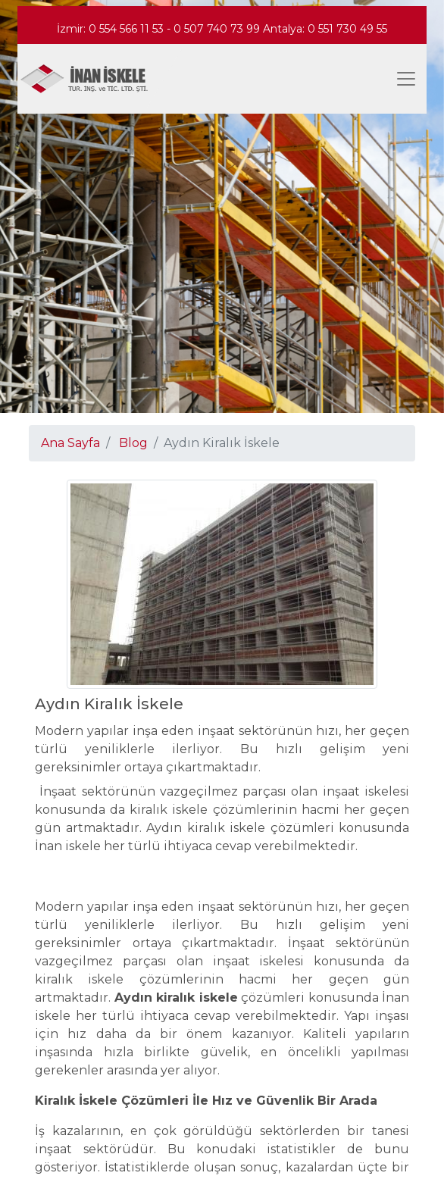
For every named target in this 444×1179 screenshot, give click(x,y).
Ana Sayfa (70, 443)
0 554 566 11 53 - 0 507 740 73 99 (176, 29)
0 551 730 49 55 (347, 29)
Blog (133, 443)
